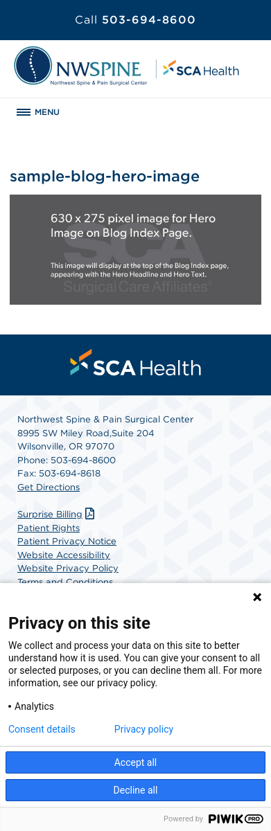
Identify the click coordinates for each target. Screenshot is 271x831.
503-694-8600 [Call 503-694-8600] (135, 19)
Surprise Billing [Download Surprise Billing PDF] (57, 514)
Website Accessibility (63, 555)
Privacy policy (143, 729)
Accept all (135, 762)
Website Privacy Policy (68, 568)
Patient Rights (48, 528)
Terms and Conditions (65, 582)
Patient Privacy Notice (66, 541)
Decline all (136, 790)
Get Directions (48, 487)
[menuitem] (136, 362)
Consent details (42, 729)
